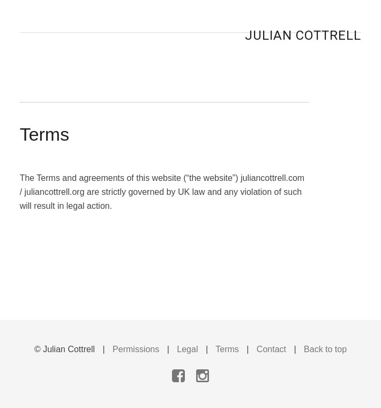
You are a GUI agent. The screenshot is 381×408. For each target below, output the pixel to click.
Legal (187, 349)
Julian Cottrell (303, 35)
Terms (227, 349)
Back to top (325, 349)
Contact (271, 349)
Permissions (136, 349)
